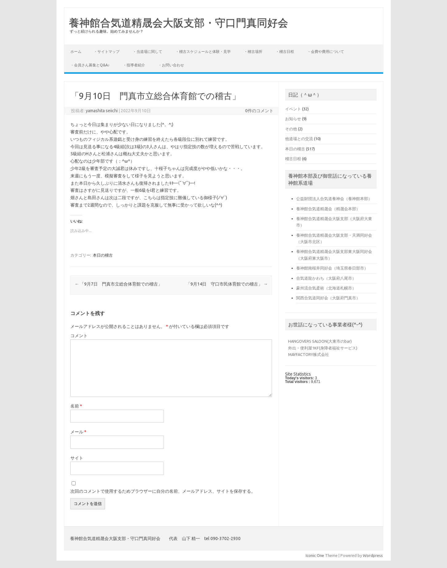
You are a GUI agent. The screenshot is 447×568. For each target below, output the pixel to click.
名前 (76, 406)
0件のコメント (259, 110)
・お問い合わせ (171, 65)
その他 (291, 129)
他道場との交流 (299, 138)
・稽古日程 (285, 51)
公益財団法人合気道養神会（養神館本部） (334, 198)
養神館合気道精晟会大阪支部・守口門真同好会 (178, 22)
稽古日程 (293, 158)
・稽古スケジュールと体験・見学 (203, 51)
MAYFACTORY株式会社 (308, 354)
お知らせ (293, 118)
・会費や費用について (325, 51)
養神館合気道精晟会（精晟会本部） (328, 209)
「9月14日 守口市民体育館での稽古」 (227, 284)
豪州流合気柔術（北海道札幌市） (326, 288)
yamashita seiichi (102, 110)
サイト (76, 458)
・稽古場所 (253, 51)
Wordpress (373, 555)
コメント (79, 335)
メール (78, 431)
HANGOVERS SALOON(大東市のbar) (320, 341)
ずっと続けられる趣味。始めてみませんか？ (106, 31)
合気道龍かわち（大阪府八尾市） (326, 278)
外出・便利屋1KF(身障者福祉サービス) (322, 348)
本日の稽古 (103, 255)
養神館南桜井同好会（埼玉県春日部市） (332, 268)
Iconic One (315, 555)
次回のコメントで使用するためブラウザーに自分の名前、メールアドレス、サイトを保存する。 (162, 491)
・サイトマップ (107, 51)
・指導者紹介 (134, 65)
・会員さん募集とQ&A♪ (90, 65)
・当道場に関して (147, 51)
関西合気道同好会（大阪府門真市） (328, 298)
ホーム (75, 51)
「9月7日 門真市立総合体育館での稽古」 (118, 284)
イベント (293, 109)
